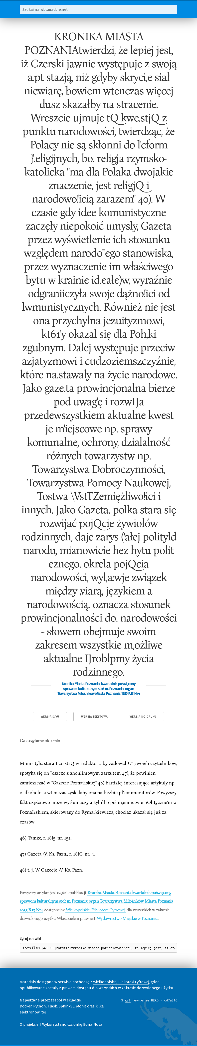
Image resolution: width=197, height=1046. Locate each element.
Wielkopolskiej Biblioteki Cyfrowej (121, 982)
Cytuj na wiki (30, 939)
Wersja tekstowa (94, 716)
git (128, 1000)
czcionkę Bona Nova (84, 1024)
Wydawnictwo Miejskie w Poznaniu (127, 918)
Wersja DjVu (50, 716)
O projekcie (29, 1024)
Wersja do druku (143, 716)
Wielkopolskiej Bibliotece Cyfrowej (95, 909)
